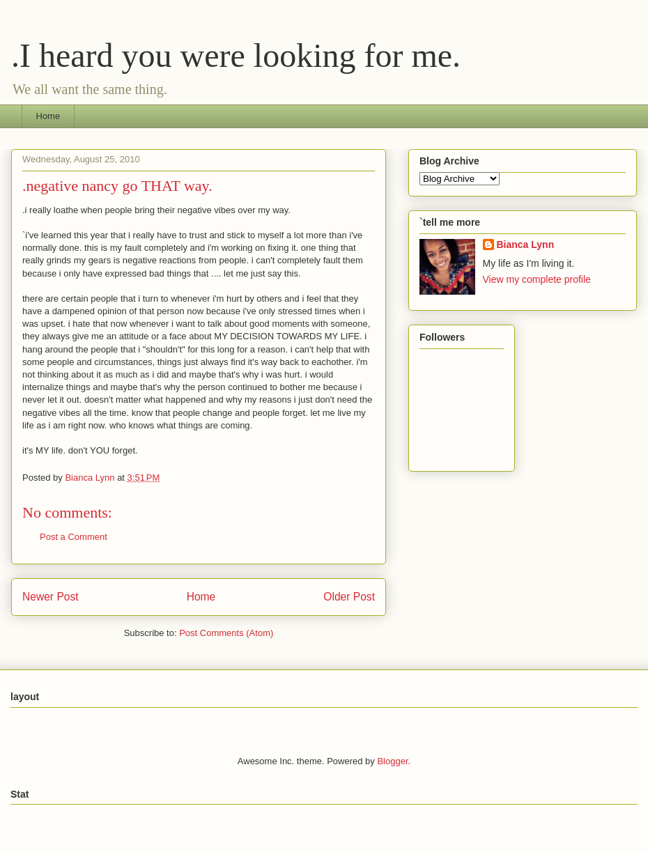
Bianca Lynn (526, 244)
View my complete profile (537, 279)
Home (48, 116)
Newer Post (50, 597)
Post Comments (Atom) (226, 633)
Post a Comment (73, 537)
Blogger (392, 761)
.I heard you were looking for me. (236, 55)
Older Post (349, 597)
